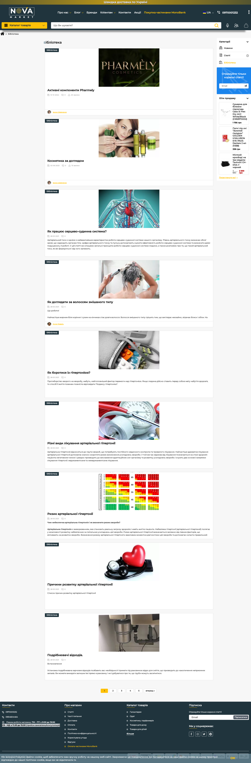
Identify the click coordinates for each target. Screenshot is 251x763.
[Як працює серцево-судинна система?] (129, 209)
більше (130, 733)
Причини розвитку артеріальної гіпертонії (80, 584)
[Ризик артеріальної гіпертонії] (129, 491)
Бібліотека (52, 50)
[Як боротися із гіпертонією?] (129, 350)
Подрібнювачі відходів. (65, 655)
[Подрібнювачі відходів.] (129, 632)
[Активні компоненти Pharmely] (129, 67)
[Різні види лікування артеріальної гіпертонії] (129, 420)
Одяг (132, 716)
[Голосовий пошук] (226, 25)
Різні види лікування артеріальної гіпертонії (81, 443)
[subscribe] (234, 86)
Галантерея (135, 712)
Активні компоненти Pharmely (70, 90)
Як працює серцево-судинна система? (76, 231)
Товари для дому (138, 725)
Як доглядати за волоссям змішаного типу (80, 302)
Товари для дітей (138, 729)
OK (234, 758)
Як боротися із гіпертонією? (68, 372)
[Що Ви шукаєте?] (135, 25)
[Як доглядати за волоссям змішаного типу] (129, 279)
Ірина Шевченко (60, 112)
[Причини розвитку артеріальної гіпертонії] (129, 562)
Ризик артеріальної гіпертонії (70, 514)
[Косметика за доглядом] (129, 138)
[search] (215, 25)
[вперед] (150, 691)
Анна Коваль (58, 324)
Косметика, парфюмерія (142, 720)
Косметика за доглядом (65, 161)
